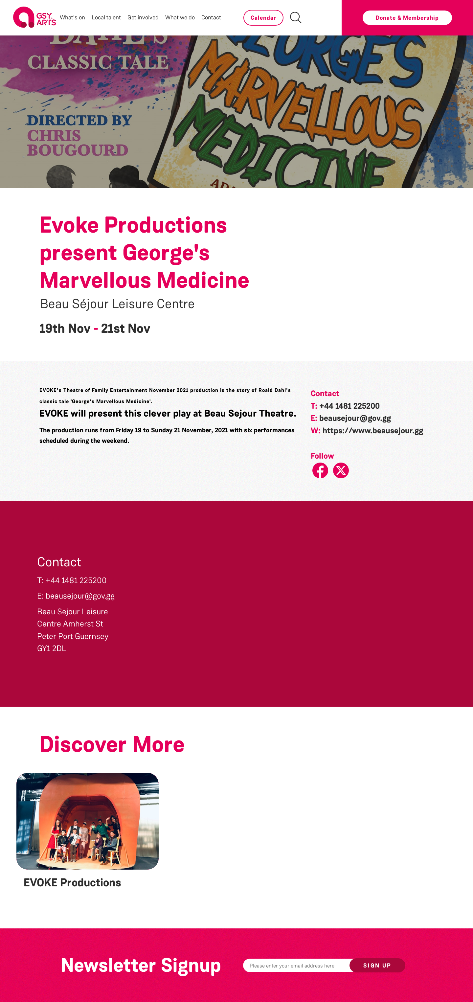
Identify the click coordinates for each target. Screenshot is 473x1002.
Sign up (377, 965)
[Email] (306, 965)
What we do (180, 17)
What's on (72, 17)
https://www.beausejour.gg (373, 430)
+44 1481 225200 (349, 406)
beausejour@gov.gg (355, 418)
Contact (211, 17)
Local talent (106, 17)
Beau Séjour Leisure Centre (117, 303)
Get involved (143, 17)
